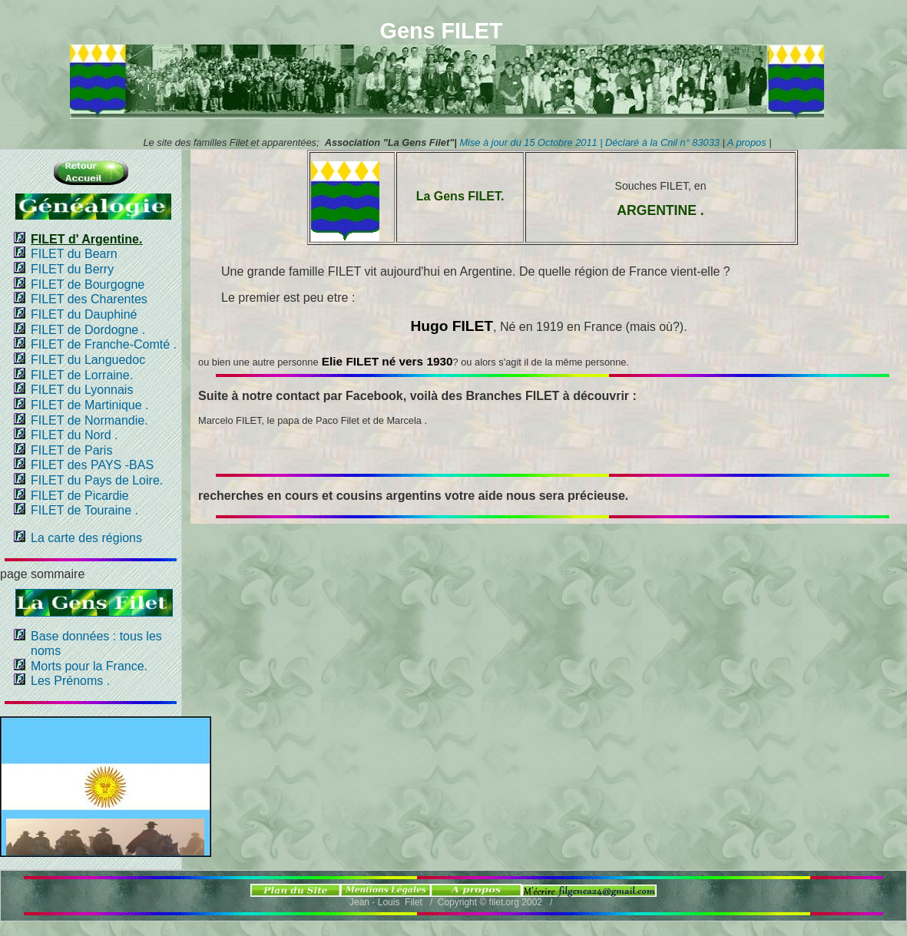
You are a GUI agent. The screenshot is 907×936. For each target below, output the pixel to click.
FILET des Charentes (89, 299)
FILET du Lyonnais (82, 389)
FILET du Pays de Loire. (97, 480)
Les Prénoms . (70, 680)
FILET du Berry (72, 269)
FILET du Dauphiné (84, 314)
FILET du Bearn (74, 253)
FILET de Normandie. (89, 420)
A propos (745, 142)
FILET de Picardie (80, 495)
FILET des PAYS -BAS (92, 464)
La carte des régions (86, 537)
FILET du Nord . (74, 435)
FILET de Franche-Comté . (104, 344)
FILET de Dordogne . (88, 329)
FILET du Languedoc (88, 359)
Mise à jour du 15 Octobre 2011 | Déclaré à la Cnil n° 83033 (590, 142)
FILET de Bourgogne (87, 284)
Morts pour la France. (89, 666)
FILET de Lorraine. (82, 375)
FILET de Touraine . (84, 510)
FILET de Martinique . (90, 405)
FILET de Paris (71, 450)
